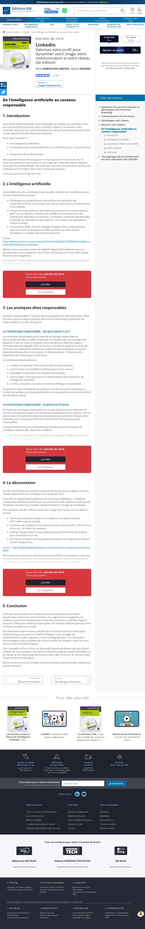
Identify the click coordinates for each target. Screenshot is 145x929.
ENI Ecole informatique (53, 882)
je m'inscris (116, 783)
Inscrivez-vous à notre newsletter (39, 783)
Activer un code (75, 824)
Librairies (104, 811)
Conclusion (111, 152)
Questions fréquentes (78, 811)
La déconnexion (113, 148)
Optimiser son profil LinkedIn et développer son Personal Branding (120, 110)
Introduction (112, 135)
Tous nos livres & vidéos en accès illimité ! (72, 2)
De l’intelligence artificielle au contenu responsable (119, 130)
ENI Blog (14, 882)
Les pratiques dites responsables (122, 144)
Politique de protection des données (43, 828)
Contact (71, 828)
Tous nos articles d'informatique (41, 811)
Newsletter (105, 815)
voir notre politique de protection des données (42, 785)
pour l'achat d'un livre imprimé (25, 766)
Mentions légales (34, 820)
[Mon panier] (132, 10)
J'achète (45, 284)
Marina (81, 68)
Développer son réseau (115, 120)
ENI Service (15, 908)
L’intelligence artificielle (117, 139)
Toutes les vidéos (108, 824)
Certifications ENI (115, 908)
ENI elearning (81, 908)
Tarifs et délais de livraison (80, 820)
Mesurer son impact (29, 681)
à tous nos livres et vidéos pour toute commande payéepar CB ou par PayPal (57, 767)
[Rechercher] (122, 10)
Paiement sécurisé (76, 815)
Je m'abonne (45, 292)
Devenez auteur (107, 828)
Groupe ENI (80, 882)
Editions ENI (19, 10)
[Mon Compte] (139, 10)
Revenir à (49, 84)
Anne (52, 68)
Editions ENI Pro (49, 908)
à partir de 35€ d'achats (88, 766)
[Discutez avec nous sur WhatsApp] (64, 10)
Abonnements (106, 820)
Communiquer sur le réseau (117, 116)
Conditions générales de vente (40, 824)
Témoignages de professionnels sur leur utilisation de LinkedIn (72, 681)
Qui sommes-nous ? (35, 815)
